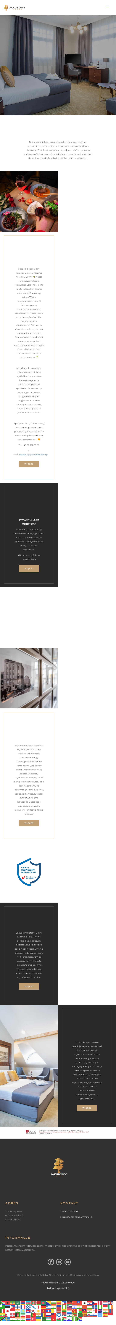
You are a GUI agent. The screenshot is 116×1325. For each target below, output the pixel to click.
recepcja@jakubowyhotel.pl (33, 454)
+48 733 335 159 (71, 1211)
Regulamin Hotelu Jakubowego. (58, 1282)
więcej (29, 464)
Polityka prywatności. (58, 1288)
